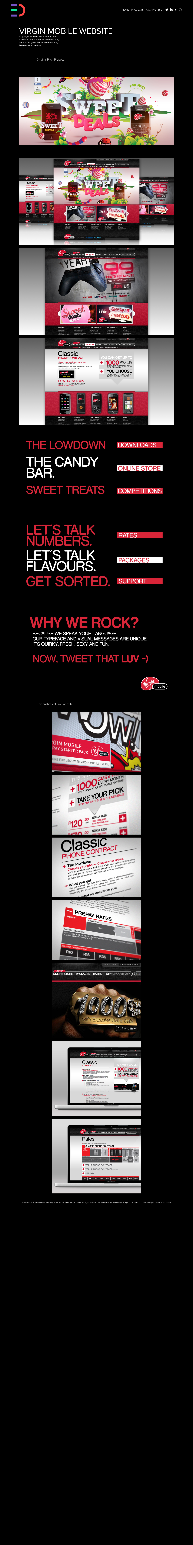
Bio (160, 10)
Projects (137, 10)
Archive (151, 10)
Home (125, 10)
